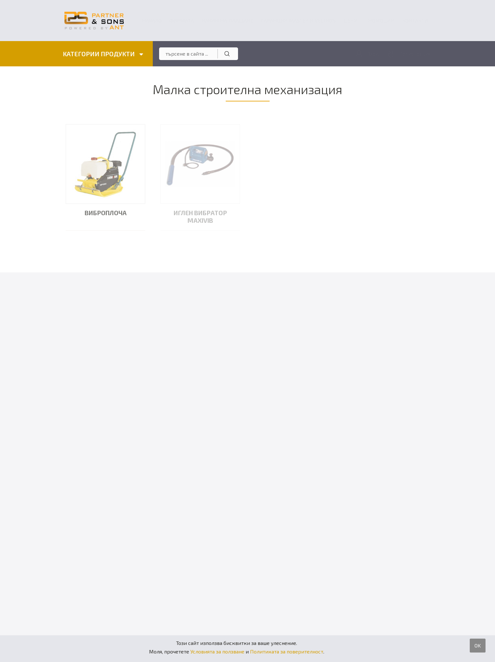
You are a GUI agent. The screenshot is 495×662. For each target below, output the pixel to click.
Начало (152, 20)
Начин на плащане (227, 20)
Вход (373, 54)
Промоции (380, 20)
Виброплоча (106, 212)
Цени (350, 20)
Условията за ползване (217, 651)
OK (477, 645)
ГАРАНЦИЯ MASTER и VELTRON (298, 20)
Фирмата (181, 20)
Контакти (415, 20)
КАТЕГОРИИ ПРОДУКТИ (103, 54)
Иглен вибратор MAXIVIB (200, 216)
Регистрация (415, 54)
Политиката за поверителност (286, 651)
